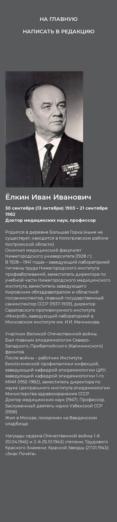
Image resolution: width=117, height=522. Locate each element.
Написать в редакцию (58, 31)
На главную (59, 19)
